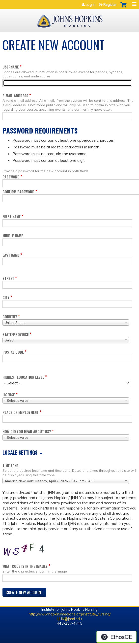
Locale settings (19, 452)
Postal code (13, 352)
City (5, 297)
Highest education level (23, 377)
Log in (90, 4)
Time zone (10, 465)
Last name (10, 255)
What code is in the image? (25, 566)
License (8, 394)
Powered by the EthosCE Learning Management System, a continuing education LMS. (116, 637)
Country (9, 316)
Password (11, 176)
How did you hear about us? (26, 431)
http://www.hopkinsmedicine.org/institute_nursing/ (70, 614)
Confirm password (18, 191)
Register (110, 4)
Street (8, 278)
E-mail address (15, 95)
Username (10, 66)
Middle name (12, 235)
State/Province (15, 334)
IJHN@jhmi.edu (69, 619)
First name (11, 216)
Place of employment (20, 412)
